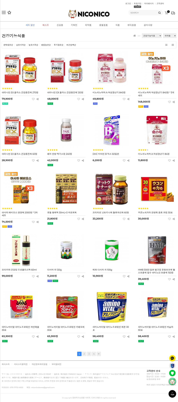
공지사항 (148, 25)
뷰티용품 (132, 25)
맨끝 (99, 354)
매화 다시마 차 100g (102, 269)
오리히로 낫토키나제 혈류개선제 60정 (111, 212)
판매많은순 (8, 45)
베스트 (46, 25)
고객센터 (160, 3)
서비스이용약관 (20, 364)
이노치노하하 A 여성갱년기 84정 (154, 154)
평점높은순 (46, 45)
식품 (118, 25)
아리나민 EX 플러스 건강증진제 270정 (20, 92)
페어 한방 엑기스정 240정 (59, 154)
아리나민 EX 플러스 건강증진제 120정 (65, 92)
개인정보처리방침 (39, 364)
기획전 (74, 25)
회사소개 (6, 364)
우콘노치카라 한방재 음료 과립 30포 (155, 212)
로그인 (128, 3)
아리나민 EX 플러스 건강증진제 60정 (19, 154)
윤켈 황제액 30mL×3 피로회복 (62, 212)
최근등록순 (71, 45)
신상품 (60, 25)
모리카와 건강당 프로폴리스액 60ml (19, 269)
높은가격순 (33, 45)
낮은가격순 (21, 45)
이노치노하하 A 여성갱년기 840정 (109, 92)
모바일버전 (56, 364)
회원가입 (137, 3)
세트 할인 (30, 25)
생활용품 (103, 25)
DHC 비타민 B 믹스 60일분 (106, 154)
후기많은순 (58, 45)
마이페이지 (149, 3)
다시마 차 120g (54, 269)
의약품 (88, 25)
